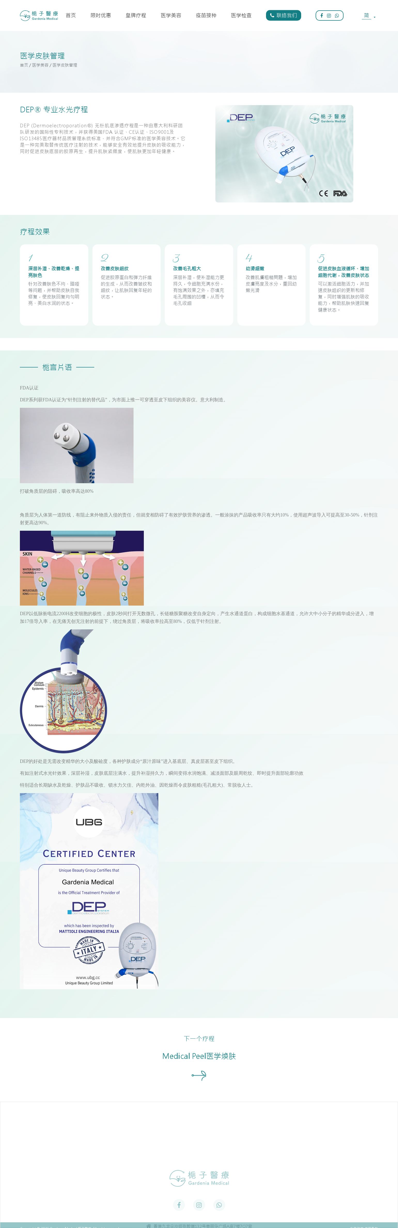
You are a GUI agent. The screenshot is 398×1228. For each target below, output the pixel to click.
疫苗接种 (206, 15)
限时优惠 (100, 15)
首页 (71, 15)
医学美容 (171, 15)
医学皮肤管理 (64, 65)
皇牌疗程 (136, 15)
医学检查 (241, 15)
